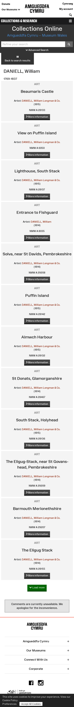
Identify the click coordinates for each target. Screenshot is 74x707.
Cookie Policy (10, 700)
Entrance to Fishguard (37, 212)
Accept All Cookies (31, 703)
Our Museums (11, 9)
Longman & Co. (51, 100)
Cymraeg (67, 3)
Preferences (9, 703)
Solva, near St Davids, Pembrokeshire (37, 254)
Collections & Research (19, 21)
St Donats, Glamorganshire (37, 378)
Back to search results (17, 58)
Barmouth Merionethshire (37, 508)
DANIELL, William (32, 100)
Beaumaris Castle (37, 91)
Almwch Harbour (37, 337)
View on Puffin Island (37, 133)
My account (66, 9)
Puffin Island (37, 295)
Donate (6, 4)
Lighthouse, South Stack (37, 171)
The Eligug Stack (37, 550)
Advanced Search (37, 50)
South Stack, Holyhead (37, 420)
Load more (37, 587)
